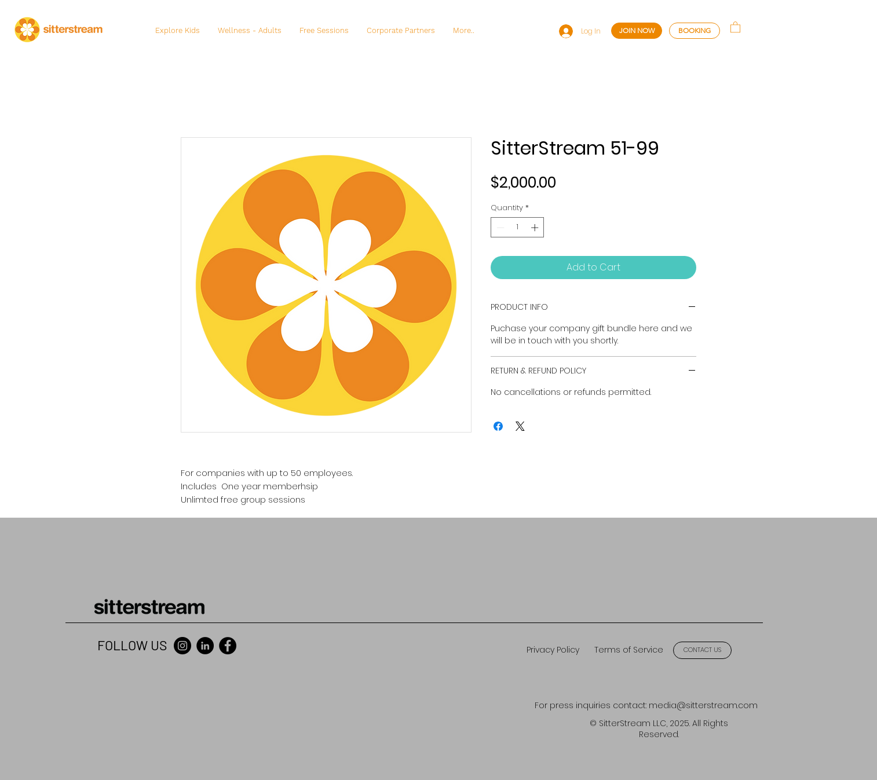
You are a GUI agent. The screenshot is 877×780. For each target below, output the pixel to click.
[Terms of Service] (628, 650)
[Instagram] (182, 645)
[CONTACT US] (702, 650)
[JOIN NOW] (636, 31)
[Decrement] (499, 227)
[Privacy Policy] (552, 650)
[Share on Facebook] (498, 426)
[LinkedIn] (205, 645)
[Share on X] (520, 426)
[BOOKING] (694, 31)
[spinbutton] (517, 227)
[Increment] (536, 227)
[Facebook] (227, 645)
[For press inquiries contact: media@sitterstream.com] (646, 706)
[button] (177, 31)
